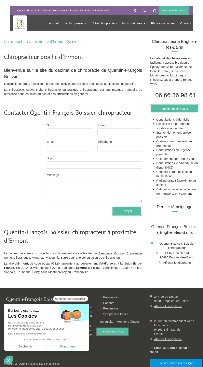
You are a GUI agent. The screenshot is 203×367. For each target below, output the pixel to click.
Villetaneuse (22, 257)
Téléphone (104, 141)
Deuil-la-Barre (58, 257)
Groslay (119, 253)
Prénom (102, 125)
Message (53, 174)
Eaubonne (105, 253)
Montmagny (40, 257)
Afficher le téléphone (177, 262)
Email (50, 141)
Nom (50, 125)
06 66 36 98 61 (175, 95)
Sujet (50, 158)
